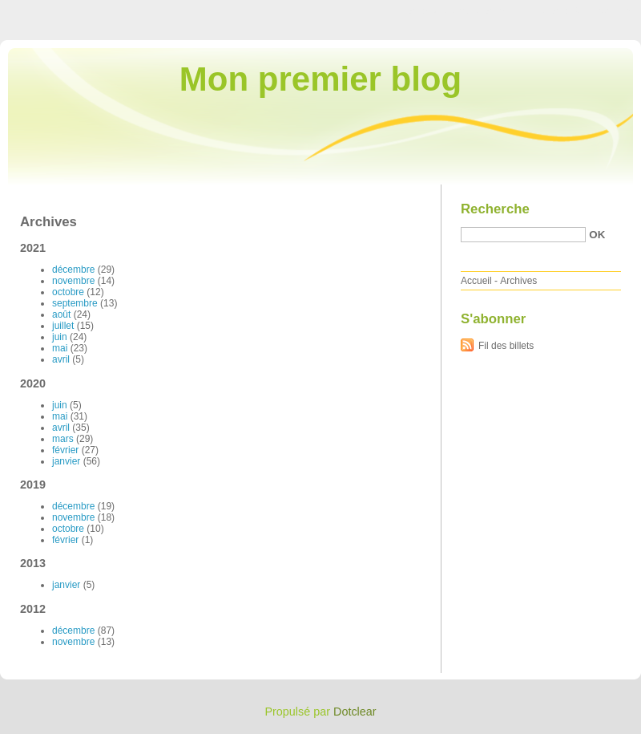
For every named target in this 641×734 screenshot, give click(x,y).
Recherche (495, 209)
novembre (73, 280)
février (65, 450)
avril (61, 359)
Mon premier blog (320, 79)
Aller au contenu (444, 11)
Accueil (476, 280)
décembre (73, 269)
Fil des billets (506, 345)
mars (63, 438)
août (61, 314)
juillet (63, 325)
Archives (518, 280)
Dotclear (355, 711)
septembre (75, 303)
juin (59, 337)
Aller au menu (515, 11)
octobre (68, 292)
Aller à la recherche (594, 11)
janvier (66, 461)
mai (59, 348)
